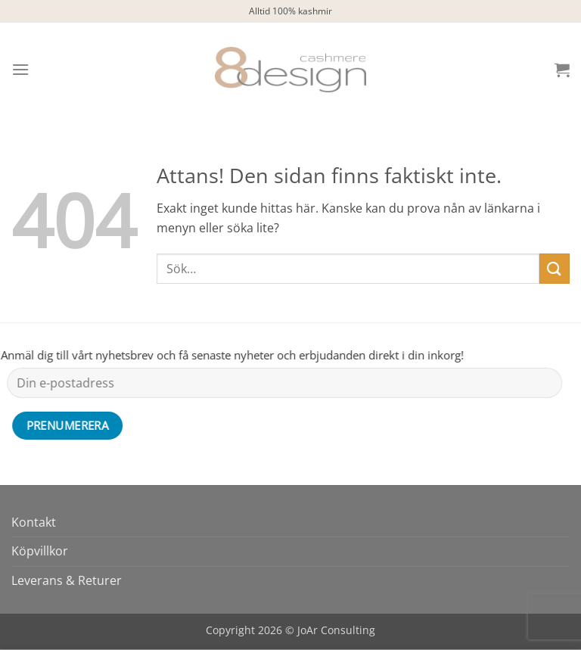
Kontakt (33, 522)
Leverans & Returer (66, 580)
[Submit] (554, 268)
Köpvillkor (39, 551)
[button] (20, 69)
